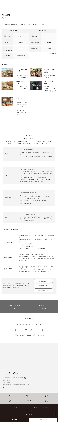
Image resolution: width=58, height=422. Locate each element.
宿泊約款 (45, 282)
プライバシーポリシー (25, 407)
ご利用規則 (45, 286)
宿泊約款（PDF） (37, 407)
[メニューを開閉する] (55, 2)
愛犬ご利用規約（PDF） (29, 410)
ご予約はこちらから (29, 331)
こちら (29, 335)
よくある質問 (15, 407)
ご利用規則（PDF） (47, 407)
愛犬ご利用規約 (44, 291)
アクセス (8, 407)
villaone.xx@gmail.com (40, 178)
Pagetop (55, 414)
